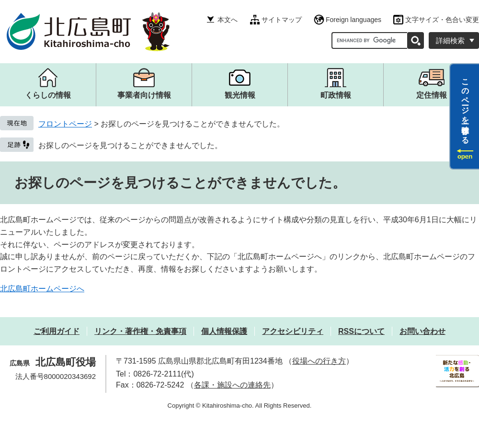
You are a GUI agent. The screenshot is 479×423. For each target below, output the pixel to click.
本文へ (227, 19)
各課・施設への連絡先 (232, 385)
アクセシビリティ (292, 331)
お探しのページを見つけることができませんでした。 (130, 145)
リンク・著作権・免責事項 (140, 331)
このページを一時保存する (465, 107)
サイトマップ (282, 19)
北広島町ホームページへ (42, 289)
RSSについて (361, 331)
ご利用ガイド (57, 331)
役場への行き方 (319, 361)
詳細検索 (450, 40)
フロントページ (65, 124)
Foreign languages (353, 19)
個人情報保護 (224, 331)
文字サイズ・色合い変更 (442, 19)
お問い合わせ (422, 331)
